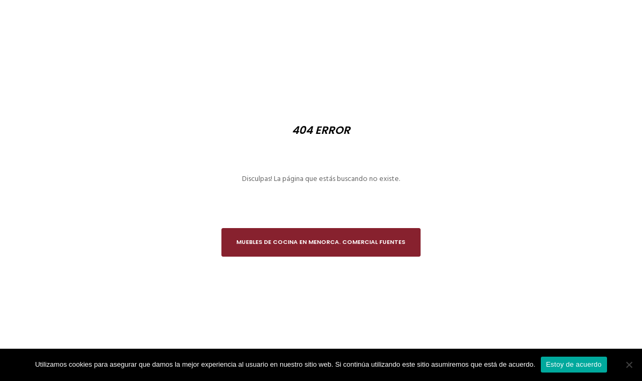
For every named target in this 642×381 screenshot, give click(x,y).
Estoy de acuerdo (574, 364)
